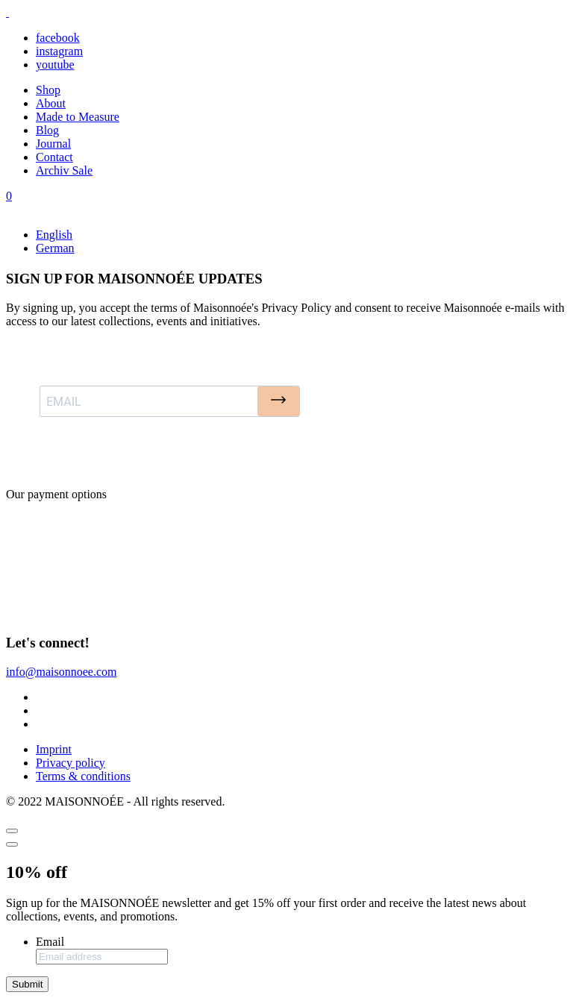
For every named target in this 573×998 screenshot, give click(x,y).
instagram (59, 51)
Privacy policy (70, 762)
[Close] (12, 831)
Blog (47, 130)
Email (50, 941)
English (54, 234)
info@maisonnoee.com (61, 671)
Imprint (54, 749)
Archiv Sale (64, 170)
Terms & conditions (83, 776)
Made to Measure (77, 116)
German (55, 248)
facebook (58, 37)
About (51, 103)
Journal (53, 143)
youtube (55, 64)
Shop (48, 90)
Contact (54, 157)
